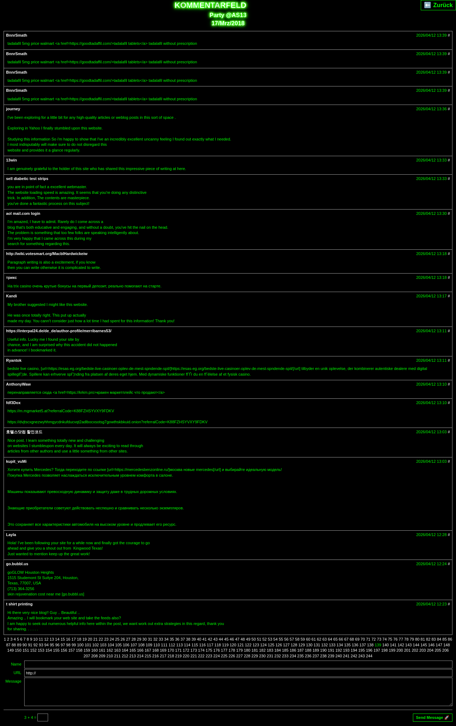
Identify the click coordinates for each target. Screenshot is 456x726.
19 (84, 639)
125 (271, 645)
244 (369, 656)
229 (255, 656)
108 (141, 645)
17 (74, 639)
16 (68, 639)
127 (286, 645)
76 (395, 639)
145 (423, 645)
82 (428, 639)
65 (335, 639)
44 (221, 639)
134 (340, 645)
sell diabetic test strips (27, 178)
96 (57, 645)
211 (117, 656)
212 (125, 656)
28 (133, 639)
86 (450, 639)
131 (317, 645)
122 (248, 645)
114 (187, 645)
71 (368, 639)
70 (363, 639)
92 (35, 645)
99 (74, 645)
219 (178, 656)
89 (19, 645)
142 (401, 645)
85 (444, 639)
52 (264, 639)
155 (56, 650)
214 (140, 656)
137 (362, 645)
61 (313, 639)
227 (239, 656)
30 (144, 639)
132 (324, 645)
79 (412, 639)
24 (112, 639)
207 (87, 656)
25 (117, 639)
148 (446, 645)
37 (183, 639)
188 (308, 650)
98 (68, 645)
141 (393, 645)
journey (13, 109)
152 (33, 650)
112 (172, 645)
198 (384, 650)
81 (423, 639)
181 (255, 650)
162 (110, 650)
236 (308, 656)
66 (341, 639)
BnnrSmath (16, 35)
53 (270, 639)
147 (439, 645)
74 (384, 639)
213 (132, 656)
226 (232, 656)
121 (240, 645)
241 (346, 656)
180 (247, 650)
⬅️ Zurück (438, 5)
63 (324, 639)
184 (277, 650)
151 (25, 650)
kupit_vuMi (16, 461)
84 (439, 639)
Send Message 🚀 (432, 717)
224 (216, 656)
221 (193, 656)
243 (361, 656)
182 (262, 650)
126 (278, 645)
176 (216, 650)
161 (102, 650)
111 (164, 645)
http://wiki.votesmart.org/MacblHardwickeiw (47, 253)
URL (17, 673)
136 (355, 645)
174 (201, 650)
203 (422, 650)
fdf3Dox (13, 403)
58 (297, 639)
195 (361, 650)
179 (239, 650)
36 (177, 639)
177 (224, 650)
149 (10, 650)
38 (188, 639)
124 (263, 645)
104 (111, 645)
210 (110, 656)
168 (155, 650)
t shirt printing (19, 604)
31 (150, 639)
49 (248, 639)
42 (210, 639)
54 (275, 639)
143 (408, 645)
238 (323, 656)
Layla (11, 534)
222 (201, 656)
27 (128, 639)
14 (57, 639)
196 (369, 650)
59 (303, 639)
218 (170, 656)
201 (407, 650)
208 (94, 656)
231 (270, 656)
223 (209, 656)
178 (232, 650)
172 (186, 650)
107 (133, 645)
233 (285, 656)
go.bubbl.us (17, 564)
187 (300, 650)
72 (374, 639)
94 (46, 645)
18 (79, 639)
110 (156, 645)
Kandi (11, 296)
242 (354, 656)
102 (95, 645)
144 (416, 645)
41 (204, 639)
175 (209, 650)
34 (166, 639)
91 (30, 645)
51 (259, 639)
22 (101, 639)
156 (64, 650)
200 (400, 650)
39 (193, 639)
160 (94, 650)
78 (406, 639)
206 (445, 650)
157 (71, 650)
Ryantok (13, 360)
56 (286, 639)
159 (87, 650)
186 (293, 650)
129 (301, 645)
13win (11, 160)
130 (309, 645)
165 (132, 650)
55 (281, 639)
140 (385, 645)
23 (106, 639)
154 (48, 650)
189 (315, 650)
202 (415, 650)
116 (202, 645)
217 (163, 656)
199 (392, 650)
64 (330, 639)
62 (319, 639)
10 (35, 639)
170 (170, 650)
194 (354, 650)
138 (370, 645)
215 (148, 656)
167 (148, 650)
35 (172, 639)
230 (262, 656)
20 (90, 639)
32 (155, 639)
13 (52, 639)
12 (46, 639)
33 (161, 639)
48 (242, 639)
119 (225, 645)
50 (254, 639)
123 (256, 645)
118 (217, 645)
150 (18, 650)
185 (285, 650)
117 (210, 645)
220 (186, 656)
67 (346, 639)
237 (315, 656)
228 (247, 656)
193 (346, 650)
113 (179, 645)
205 (438, 650)
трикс (11, 277)
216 (155, 656)
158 (79, 650)
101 (88, 645)
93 (41, 645)
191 (331, 650)
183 (270, 650)
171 (178, 650)
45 (226, 639)
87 (8, 645)
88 (13, 645)
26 (122, 639)
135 (347, 645)
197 (377, 650)
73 (379, 639)
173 (193, 650)
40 (199, 639)
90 (24, 645)
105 (118, 645)
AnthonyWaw (18, 384)
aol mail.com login (23, 213)
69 (357, 639)
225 (224, 656)
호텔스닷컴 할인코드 (24, 432)
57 (292, 639)
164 (125, 650)
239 (331, 656)
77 (401, 639)
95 (52, 645)
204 (430, 650)
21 (95, 639)
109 (149, 645)
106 (126, 645)
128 (294, 645)
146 (431, 645)
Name (16, 664)
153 (41, 650)
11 (41, 639)
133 (332, 645)
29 (139, 639)
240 (338, 656)
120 (233, 645)
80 (417, 639)
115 (195, 645)
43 (215, 639)
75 (390, 639)
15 (63, 639)
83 (433, 639)
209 (102, 656)
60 (308, 639)
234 (293, 656)
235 (300, 656)
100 (80, 645)
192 (338, 650)
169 (163, 650)
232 (277, 656)
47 (237, 639)
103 (103, 645)
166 (140, 650)
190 (323, 650)
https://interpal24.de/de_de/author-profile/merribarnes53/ (59, 331)
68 (351, 639)
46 (232, 639)
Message (13, 681)
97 (63, 645)
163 (117, 650)
